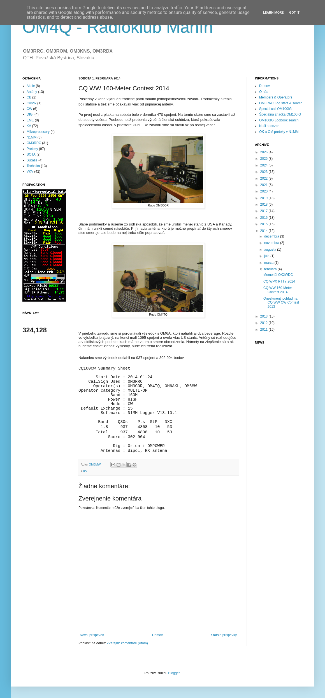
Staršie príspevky (224, 635)
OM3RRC (34, 143)
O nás (263, 92)
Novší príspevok (92, 635)
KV (85, 471)
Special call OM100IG (275, 109)
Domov (157, 635)
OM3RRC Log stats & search (281, 103)
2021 (264, 185)
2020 (264, 191)
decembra (272, 236)
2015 (264, 224)
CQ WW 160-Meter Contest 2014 (277, 290)
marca (269, 263)
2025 (264, 159)
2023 (264, 172)
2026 (264, 152)
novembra (272, 243)
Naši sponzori (269, 126)
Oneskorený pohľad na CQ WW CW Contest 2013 (281, 303)
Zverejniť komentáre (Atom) (127, 643)
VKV (30, 171)
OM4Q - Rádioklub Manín (117, 27)
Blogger (174, 673)
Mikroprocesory (38, 132)
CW (29, 109)
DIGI (30, 114)
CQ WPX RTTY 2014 (279, 281)
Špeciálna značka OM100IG (280, 114)
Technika (33, 166)
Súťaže (32, 160)
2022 (264, 178)
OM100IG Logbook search (279, 120)
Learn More (273, 13)
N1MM (31, 137)
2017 (264, 211)
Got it (294, 13)
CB (29, 97)
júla (267, 256)
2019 (264, 198)
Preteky (32, 149)
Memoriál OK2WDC (278, 275)
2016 (264, 218)
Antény (32, 92)
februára (271, 269)
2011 (264, 330)
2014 (264, 231)
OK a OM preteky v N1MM (279, 132)
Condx (31, 103)
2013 (264, 316)
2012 (264, 323)
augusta (270, 250)
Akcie (31, 86)
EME (30, 120)
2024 (264, 165)
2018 (264, 204)
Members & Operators (275, 97)
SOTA (31, 154)
